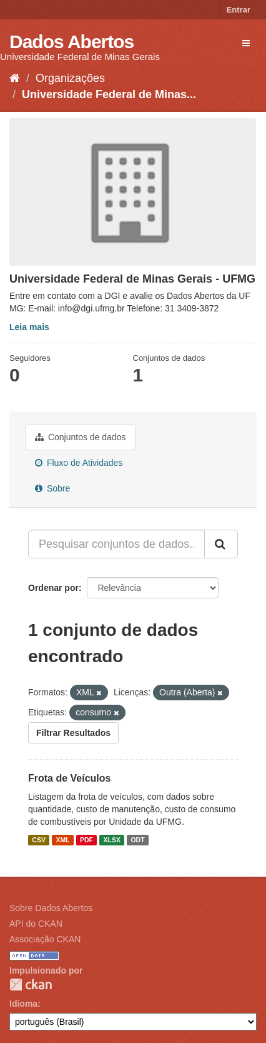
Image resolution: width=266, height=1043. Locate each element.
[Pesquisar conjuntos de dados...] (116, 544)
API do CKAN (35, 924)
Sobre (52, 488)
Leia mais (29, 327)
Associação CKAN (45, 939)
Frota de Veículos (69, 778)
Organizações (70, 78)
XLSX (112, 840)
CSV (39, 840)
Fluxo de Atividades (78, 463)
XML (62, 840)
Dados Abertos (71, 41)
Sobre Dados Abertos (50, 908)
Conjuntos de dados (80, 437)
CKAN (30, 984)
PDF (86, 840)
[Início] (14, 78)
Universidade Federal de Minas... (109, 94)
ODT (137, 840)
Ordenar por (53, 588)
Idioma (23, 1004)
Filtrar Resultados (73, 733)
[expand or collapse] (246, 43)
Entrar (238, 9)
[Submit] (221, 544)
